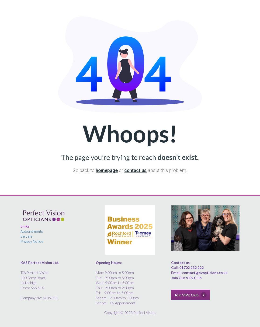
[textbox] (55, 280)
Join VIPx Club (190, 295)
